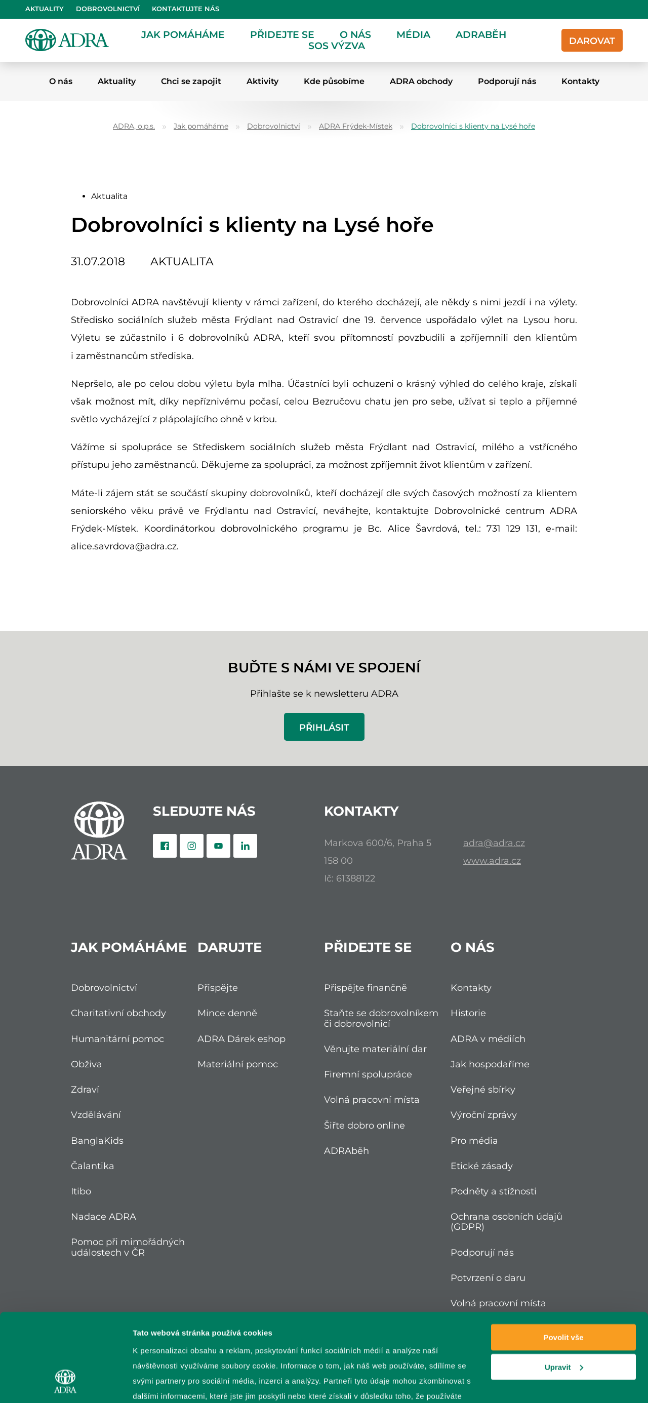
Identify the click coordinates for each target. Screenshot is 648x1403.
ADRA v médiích (488, 1038)
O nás (355, 34)
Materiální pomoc (237, 1064)
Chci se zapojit (191, 81)
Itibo (81, 1191)
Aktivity (262, 81)
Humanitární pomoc (117, 1038)
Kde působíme (334, 81)
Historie (468, 1013)
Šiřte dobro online (364, 1125)
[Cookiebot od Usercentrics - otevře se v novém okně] (65, 1383)
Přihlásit (324, 727)
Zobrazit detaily (161, 1383)
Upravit (564, 1289)
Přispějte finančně (365, 987)
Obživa (86, 1064)
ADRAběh (481, 34)
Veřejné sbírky (483, 1089)
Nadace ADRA (103, 1216)
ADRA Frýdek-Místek (355, 126)
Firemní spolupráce (368, 1074)
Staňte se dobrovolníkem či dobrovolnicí (381, 1018)
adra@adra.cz (494, 842)
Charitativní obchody (118, 1013)
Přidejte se (282, 34)
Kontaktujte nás (185, 9)
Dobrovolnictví (108, 9)
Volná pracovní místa (372, 1099)
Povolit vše (563, 1259)
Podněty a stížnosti (494, 1191)
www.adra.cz (492, 860)
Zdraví (85, 1089)
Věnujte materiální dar (375, 1049)
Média (413, 34)
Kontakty (580, 81)
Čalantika (92, 1165)
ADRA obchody (421, 81)
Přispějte (217, 987)
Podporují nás (507, 81)
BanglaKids (97, 1140)
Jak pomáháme (183, 34)
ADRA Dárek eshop (241, 1038)
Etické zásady (482, 1165)
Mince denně (227, 1013)
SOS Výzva (336, 45)
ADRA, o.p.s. (134, 126)
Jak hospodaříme (490, 1064)
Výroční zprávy (484, 1114)
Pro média (474, 1140)
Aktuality (44, 9)
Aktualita (109, 196)
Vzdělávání (96, 1114)
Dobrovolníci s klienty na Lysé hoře (473, 126)
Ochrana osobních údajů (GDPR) (506, 1221)
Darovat (592, 40)
